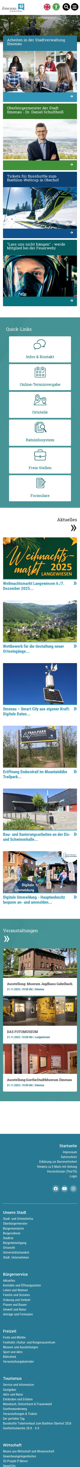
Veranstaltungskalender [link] (18, 1361)
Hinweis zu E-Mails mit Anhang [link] (57, 1167)
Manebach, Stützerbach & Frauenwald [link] (27, 1404)
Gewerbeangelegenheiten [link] (19, 1456)
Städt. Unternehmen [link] (16, 1257)
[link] (46, 7)
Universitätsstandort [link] (16, 1252)
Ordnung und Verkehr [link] (16, 1300)
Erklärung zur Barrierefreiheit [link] (58, 1162)
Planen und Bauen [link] (15, 1305)
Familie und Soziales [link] (16, 1295)
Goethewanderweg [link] (15, 1409)
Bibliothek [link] (9, 1357)
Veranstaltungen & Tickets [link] (20, 1414)
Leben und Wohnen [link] (15, 1290)
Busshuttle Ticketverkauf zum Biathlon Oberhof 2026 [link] (37, 1423)
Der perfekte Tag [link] (13, 1419)
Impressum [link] (70, 1152)
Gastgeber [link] (9, 1390)
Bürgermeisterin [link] (13, 1228)
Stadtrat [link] (8, 1238)
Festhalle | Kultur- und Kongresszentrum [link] (29, 1342)
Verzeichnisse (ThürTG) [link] (62, 1171)
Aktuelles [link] (9, 1280)
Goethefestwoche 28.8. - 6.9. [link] (21, 1428)
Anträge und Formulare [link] (18, 1314)
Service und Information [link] (18, 1385)
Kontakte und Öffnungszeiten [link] (22, 1285)
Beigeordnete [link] (11, 1233)
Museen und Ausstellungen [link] (20, 1347)
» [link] (73, 526)
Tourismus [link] (12, 1378)
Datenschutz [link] (69, 1157)
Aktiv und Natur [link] (13, 1394)
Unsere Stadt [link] (14, 1212)
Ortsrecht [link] (9, 1248)
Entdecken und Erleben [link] (18, 1399)
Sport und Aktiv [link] (13, 1352)
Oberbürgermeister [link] (15, 1223)
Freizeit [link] (9, 1331)
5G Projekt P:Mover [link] (15, 1461)
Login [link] (73, 1176)
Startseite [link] (68, 1145)
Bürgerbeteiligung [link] (14, 1243)
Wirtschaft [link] (12, 1445)
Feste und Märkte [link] (14, 1337)
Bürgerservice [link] (15, 1274)
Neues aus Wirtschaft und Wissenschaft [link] (28, 1451)
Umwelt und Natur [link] (14, 1309)
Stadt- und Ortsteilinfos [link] (18, 1219)
